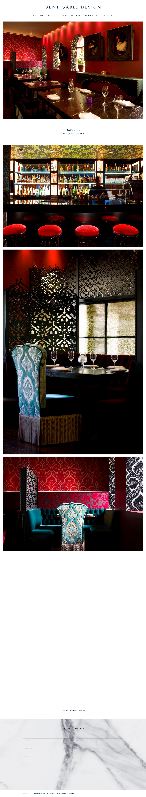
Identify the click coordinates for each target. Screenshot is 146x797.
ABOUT (43, 15)
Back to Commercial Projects (73, 710)
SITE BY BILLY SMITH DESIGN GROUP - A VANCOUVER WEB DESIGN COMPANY (55, 793)
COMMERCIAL (54, 15)
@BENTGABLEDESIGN (104, 15)
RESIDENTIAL (67, 15)
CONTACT (89, 15)
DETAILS (79, 15)
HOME (35, 15)
